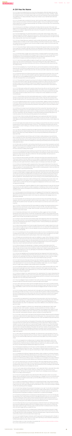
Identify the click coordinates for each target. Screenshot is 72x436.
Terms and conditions (18, 429)
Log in (68, 2)
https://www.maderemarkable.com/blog (49, 421)
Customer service (9, 429)
